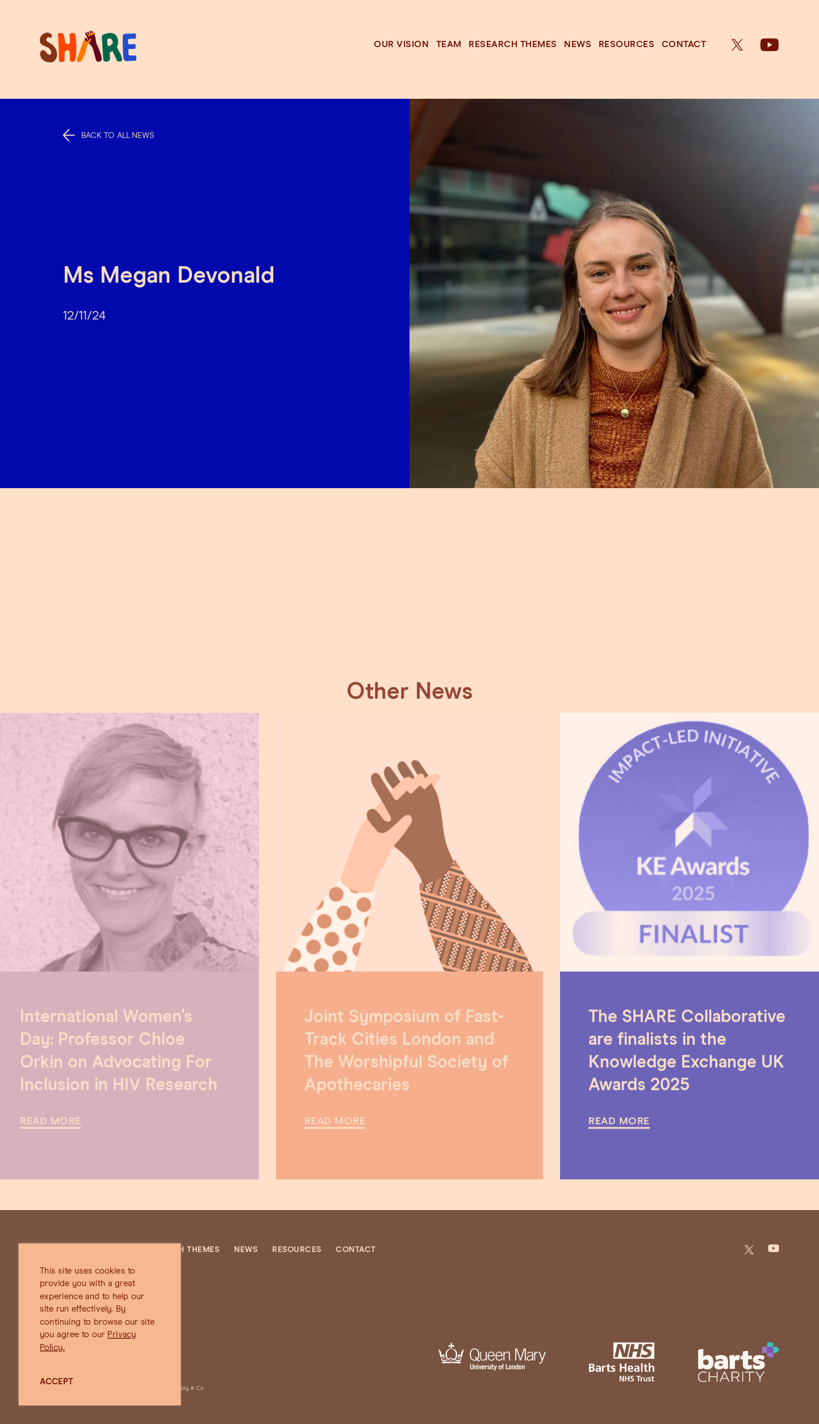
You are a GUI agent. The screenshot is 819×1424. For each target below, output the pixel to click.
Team (449, 44)
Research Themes (513, 44)
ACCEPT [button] (56, 1381)
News (577, 44)
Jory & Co (191, 1388)
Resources (627, 44)
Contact (684, 44)
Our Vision (401, 44)
